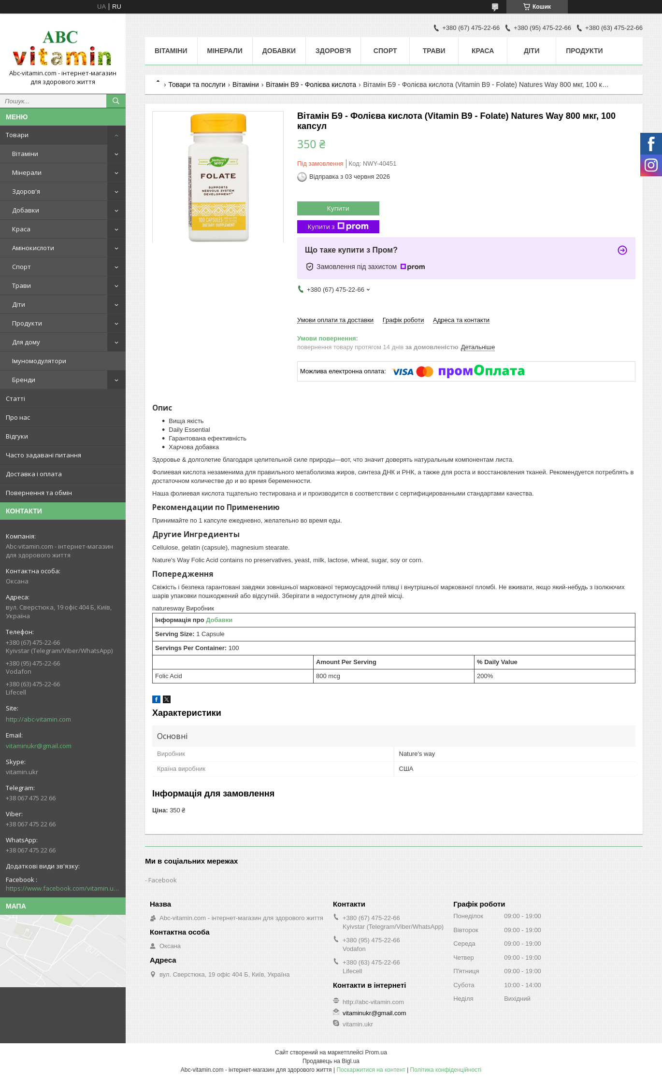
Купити (338, 208)
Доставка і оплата (34, 473)
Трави (21, 285)
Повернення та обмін (39, 492)
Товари (17, 134)
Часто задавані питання (43, 455)
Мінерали (27, 172)
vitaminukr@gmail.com (39, 745)
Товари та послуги (196, 84)
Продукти (27, 323)
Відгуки (17, 436)
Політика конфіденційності (446, 1069)
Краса (21, 229)
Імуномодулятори (39, 360)
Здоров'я (26, 191)
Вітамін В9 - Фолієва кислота (311, 84)
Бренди (23, 379)
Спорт (21, 266)
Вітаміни (25, 153)
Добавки (25, 210)
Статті (15, 398)
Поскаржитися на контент (370, 1069)
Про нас (18, 417)
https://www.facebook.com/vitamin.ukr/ (63, 888)
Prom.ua (376, 1052)
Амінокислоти (33, 247)
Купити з (338, 226)
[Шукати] (116, 101)
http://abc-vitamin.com (38, 719)
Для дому (26, 342)
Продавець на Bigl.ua (331, 1061)
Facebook (162, 880)
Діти (18, 304)
